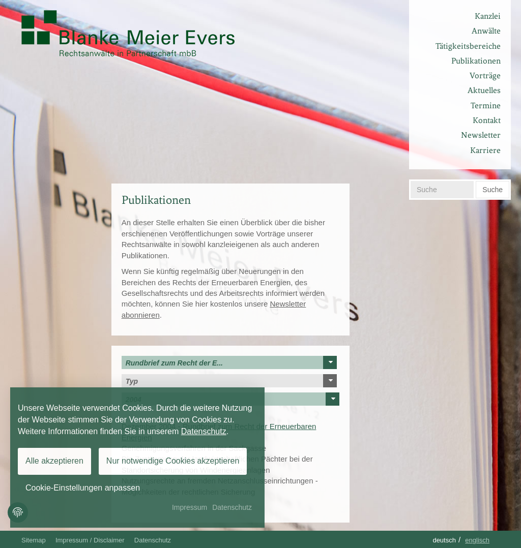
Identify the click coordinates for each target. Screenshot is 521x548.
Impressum (189, 507)
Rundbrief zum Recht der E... (231, 362)
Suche (492, 190)
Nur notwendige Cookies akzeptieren (172, 460)
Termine (486, 105)
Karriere (485, 150)
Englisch (477, 540)
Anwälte (486, 31)
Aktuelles (484, 90)
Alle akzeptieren (54, 460)
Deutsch (444, 540)
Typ (231, 380)
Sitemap (33, 540)
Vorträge (485, 75)
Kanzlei (488, 16)
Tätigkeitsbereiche (468, 46)
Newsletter (481, 135)
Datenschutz (152, 540)
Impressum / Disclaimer (90, 540)
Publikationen (476, 61)
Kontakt (487, 120)
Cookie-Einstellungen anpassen (82, 487)
